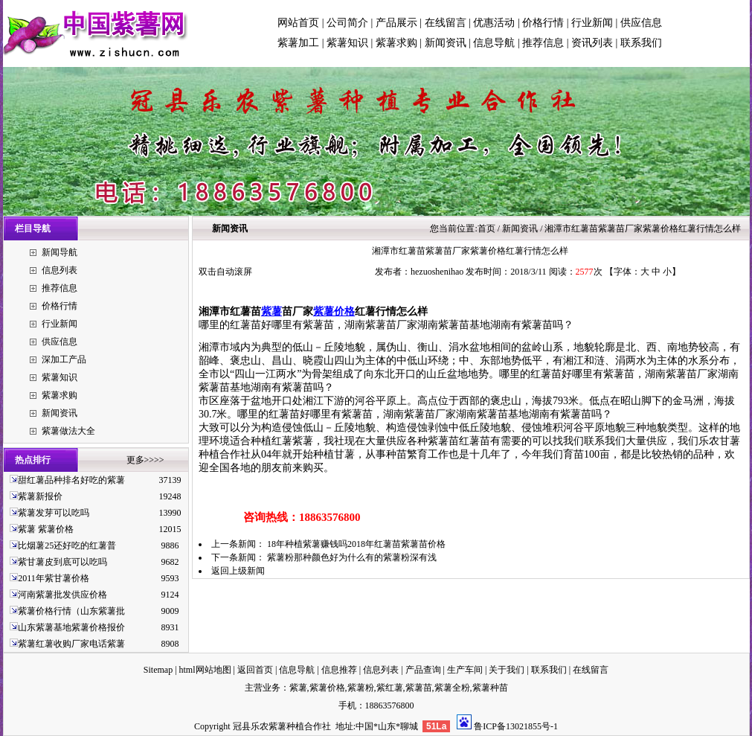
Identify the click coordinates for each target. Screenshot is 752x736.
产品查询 (423, 670)
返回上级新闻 (238, 571)
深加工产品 (64, 359)
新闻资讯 (445, 42)
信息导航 (494, 42)
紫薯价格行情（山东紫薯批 (71, 611)
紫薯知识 (347, 42)
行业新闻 (592, 22)
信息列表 (59, 270)
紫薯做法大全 (68, 431)
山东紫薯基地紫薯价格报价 (71, 627)
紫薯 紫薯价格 (46, 529)
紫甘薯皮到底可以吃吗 (62, 562)
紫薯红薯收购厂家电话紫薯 (71, 644)
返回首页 (255, 670)
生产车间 (465, 670)
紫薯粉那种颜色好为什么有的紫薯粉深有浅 (352, 557)
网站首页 (298, 22)
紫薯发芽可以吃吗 (53, 513)
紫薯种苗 (490, 687)
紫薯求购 (396, 42)
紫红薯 (389, 687)
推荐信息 (543, 42)
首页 (486, 228)
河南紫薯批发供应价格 (62, 594)
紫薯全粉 (452, 687)
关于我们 (506, 670)
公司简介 (347, 22)
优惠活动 (494, 22)
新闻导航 (59, 252)
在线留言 (445, 22)
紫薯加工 (298, 42)
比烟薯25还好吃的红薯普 (67, 545)
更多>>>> (145, 460)
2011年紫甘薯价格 (53, 578)
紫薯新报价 (40, 496)
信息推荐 (339, 670)
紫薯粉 (360, 687)
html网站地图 (205, 670)
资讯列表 (592, 42)
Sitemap (158, 670)
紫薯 (271, 311)
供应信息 (641, 22)
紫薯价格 (334, 311)
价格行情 (543, 22)
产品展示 (396, 22)
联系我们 (641, 42)
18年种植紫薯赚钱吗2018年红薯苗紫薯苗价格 (356, 544)
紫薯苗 (418, 687)
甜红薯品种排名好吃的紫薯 (71, 480)
